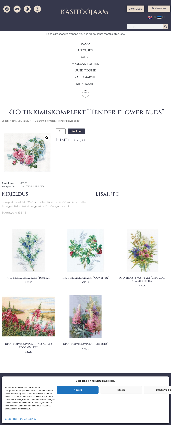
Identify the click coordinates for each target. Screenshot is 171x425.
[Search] (165, 26)
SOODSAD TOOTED (85, 64)
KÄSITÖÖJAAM (85, 12)
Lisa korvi (76, 131)
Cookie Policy (11, 419)
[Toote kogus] (61, 132)
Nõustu (78, 389)
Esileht (5, 120)
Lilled (22, 186)
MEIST (85, 57)
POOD (85, 44)
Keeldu (121, 389)
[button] (47, 138)
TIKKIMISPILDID (20, 120)
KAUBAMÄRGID (85, 77)
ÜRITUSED (85, 50)
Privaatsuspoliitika (27, 419)
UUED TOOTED (85, 70)
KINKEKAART (85, 84)
